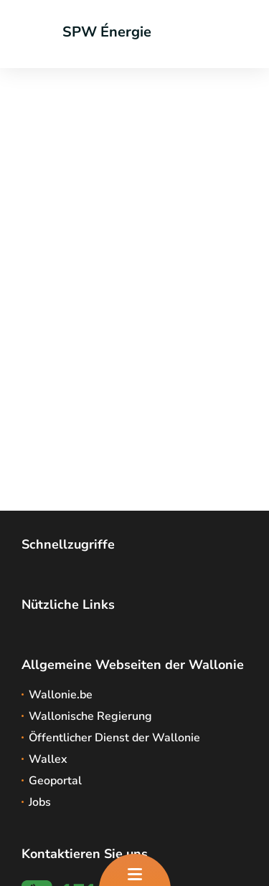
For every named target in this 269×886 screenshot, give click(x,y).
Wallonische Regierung (90, 716)
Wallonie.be (61, 695)
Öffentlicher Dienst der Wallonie (114, 738)
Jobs (40, 802)
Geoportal (55, 781)
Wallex (48, 759)
